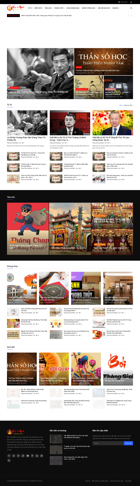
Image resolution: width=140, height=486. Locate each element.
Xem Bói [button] (116, 8)
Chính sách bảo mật (116, 481)
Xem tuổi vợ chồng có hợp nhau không (34, 400)
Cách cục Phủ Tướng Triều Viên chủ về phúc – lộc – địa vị (33, 176)
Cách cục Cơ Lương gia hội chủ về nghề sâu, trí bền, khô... (120, 165)
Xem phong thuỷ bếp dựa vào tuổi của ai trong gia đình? (76, 309)
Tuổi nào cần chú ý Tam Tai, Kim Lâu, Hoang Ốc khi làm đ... (21, 298)
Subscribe (128, 443)
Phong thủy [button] (59, 8)
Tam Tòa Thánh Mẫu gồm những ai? (110, 248)
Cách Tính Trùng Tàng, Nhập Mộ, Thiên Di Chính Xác (119, 390)
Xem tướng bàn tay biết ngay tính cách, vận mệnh (75, 458)
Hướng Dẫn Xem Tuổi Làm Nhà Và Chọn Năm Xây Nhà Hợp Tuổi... (77, 401)
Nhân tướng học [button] (89, 8)
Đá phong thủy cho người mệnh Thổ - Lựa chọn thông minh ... (76, 321)
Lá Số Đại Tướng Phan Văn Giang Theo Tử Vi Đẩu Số (26, 138)
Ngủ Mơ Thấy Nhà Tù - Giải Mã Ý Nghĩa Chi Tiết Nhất (117, 93)
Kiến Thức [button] (38, 8)
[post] (40, 73)
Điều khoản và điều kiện (100, 481)
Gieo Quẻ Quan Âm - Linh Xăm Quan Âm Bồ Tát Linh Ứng (53, 379)
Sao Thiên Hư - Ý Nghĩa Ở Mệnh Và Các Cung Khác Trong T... (89, 93)
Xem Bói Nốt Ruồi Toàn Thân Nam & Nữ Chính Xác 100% (76, 390)
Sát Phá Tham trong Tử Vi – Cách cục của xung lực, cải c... (76, 176)
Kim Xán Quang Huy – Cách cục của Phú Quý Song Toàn (120, 176)
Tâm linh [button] (49, 8)
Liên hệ (87, 481)
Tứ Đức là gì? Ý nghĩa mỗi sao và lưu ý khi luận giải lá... (33, 165)
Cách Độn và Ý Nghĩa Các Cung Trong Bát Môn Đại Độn (119, 401)
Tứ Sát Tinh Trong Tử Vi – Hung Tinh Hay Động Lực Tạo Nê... (33, 154)
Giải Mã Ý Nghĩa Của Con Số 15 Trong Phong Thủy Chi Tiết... (119, 321)
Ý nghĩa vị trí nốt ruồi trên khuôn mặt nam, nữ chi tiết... (77, 447)
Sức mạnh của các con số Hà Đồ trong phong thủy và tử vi (76, 332)
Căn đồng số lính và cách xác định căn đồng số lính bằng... (76, 436)
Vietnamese (122, 2)
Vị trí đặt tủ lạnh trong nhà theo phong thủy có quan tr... (86, 298)
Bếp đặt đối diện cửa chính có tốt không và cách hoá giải (117, 298)
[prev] (128, 15)
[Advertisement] (70, 31)
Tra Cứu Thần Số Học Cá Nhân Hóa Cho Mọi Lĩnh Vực (97, 70)
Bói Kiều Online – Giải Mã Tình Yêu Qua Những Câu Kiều (85, 379)
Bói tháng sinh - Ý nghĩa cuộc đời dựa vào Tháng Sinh (117, 379)
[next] (131, 15)
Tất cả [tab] (121, 105)
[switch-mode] (131, 2)
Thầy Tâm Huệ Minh (15, 95)
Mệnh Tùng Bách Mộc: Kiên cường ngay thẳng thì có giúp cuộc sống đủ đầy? (46, 15)
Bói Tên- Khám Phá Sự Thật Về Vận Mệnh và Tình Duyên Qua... (32, 390)
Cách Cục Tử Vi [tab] (128, 105)
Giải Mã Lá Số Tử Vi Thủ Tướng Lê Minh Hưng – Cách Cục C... (68, 138)
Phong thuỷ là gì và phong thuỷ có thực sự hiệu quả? (120, 309)
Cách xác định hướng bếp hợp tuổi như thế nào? (34, 309)
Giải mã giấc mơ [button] (104, 8)
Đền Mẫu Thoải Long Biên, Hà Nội (67, 248)
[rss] (9, 460)
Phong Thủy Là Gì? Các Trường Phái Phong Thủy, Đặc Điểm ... (118, 332)
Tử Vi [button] (30, 8)
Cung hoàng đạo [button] (73, 8)
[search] (131, 8)
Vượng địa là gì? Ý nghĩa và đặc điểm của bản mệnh (76, 165)
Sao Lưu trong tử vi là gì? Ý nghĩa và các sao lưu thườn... (120, 154)
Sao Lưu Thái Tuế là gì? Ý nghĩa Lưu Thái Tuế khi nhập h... (75, 154)
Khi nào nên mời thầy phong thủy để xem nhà (52, 298)
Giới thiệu (128, 481)
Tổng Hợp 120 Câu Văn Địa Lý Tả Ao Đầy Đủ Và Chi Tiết (34, 321)
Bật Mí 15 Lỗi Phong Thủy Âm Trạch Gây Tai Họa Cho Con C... (34, 332)
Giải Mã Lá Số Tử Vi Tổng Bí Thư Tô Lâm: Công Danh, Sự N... (111, 138)
